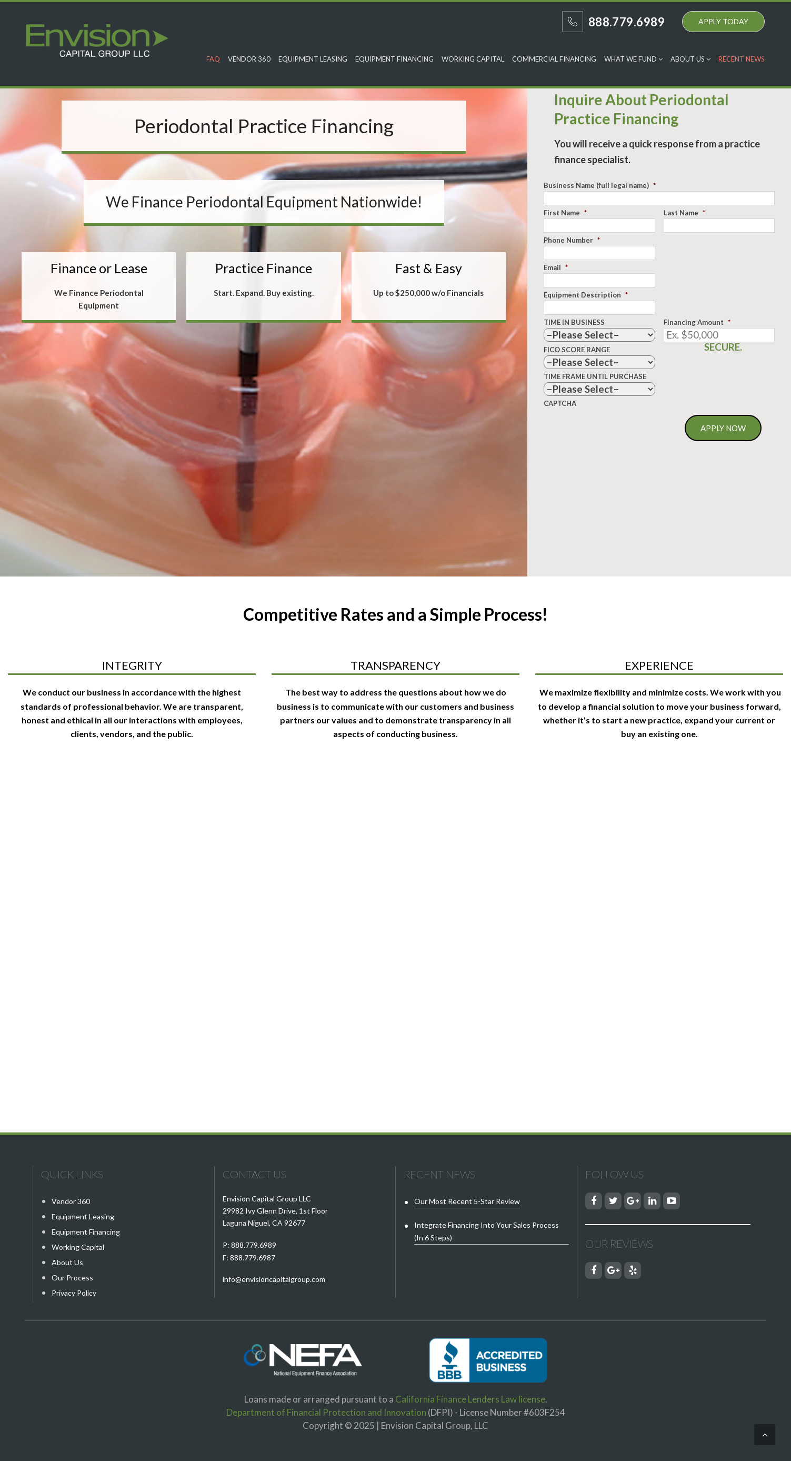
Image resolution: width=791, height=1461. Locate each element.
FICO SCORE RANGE (577, 349)
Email (556, 267)
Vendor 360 (249, 59)
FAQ (213, 59)
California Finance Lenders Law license (470, 1399)
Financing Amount (697, 322)
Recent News (741, 59)
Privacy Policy (74, 1292)
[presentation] (624, 429)
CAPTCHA (560, 403)
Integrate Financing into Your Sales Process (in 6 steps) (486, 1231)
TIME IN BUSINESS (574, 322)
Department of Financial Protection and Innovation (326, 1412)
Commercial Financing (554, 59)
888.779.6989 (253, 1244)
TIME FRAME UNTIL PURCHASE (595, 376)
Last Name (684, 212)
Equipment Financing (394, 59)
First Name (565, 212)
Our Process (72, 1277)
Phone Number (572, 240)
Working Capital (473, 59)
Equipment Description (586, 295)
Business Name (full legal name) (600, 185)
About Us (690, 59)
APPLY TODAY (723, 21)
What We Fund (633, 59)
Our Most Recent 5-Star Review (467, 1201)
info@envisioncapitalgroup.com (274, 1279)
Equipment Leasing (312, 59)
